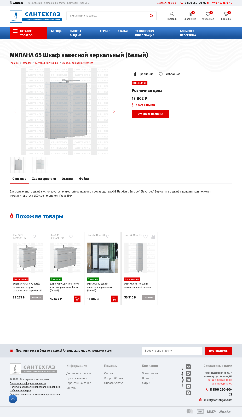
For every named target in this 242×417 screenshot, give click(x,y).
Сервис (105, 31)
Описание (19, 179)
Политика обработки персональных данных (35, 387)
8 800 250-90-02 (195, 2)
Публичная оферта (20, 390)
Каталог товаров (26, 33)
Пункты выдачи (75, 33)
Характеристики (44, 179)
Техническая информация (144, 33)
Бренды (56, 31)
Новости (147, 378)
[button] (113, 111)
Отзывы (84, 3)
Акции (146, 383)
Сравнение (146, 74)
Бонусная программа (188, 33)
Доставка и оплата (54, 3)
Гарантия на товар (78, 383)
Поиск (151, 15)
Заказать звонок (166, 3)
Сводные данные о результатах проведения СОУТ (35, 396)
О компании (35, 3)
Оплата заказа (113, 383)
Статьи (123, 31)
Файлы (84, 179)
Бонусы (71, 387)
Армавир (18, 3)
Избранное (173, 74)
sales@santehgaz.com (218, 400)
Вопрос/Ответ (113, 378)
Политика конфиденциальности (28, 383)
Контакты (72, 3)
